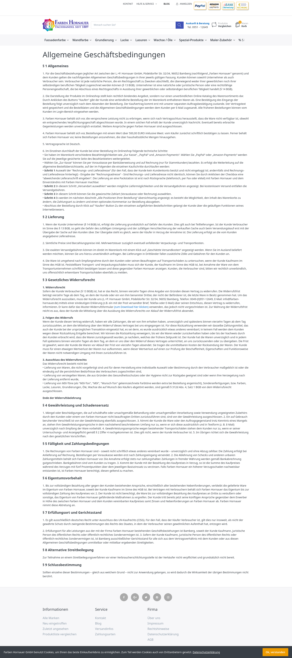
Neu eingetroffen (55, 624)
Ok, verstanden (275, 652)
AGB (150, 640)
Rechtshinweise (158, 629)
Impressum (155, 624)
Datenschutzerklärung (163, 634)
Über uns (153, 618)
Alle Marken (51, 618)
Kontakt (128, 3)
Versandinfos (104, 629)
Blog (167, 3)
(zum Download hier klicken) (131, 307)
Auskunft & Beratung (196, 23)
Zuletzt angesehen (56, 629)
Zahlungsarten (105, 634)
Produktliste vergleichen (60, 634)
